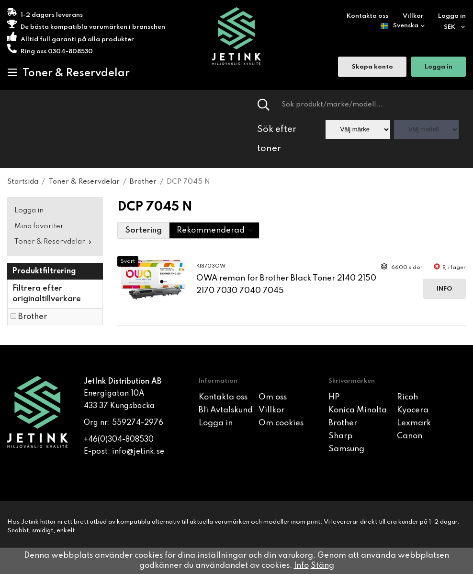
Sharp (340, 436)
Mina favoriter (39, 226)
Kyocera (412, 410)
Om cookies (281, 423)
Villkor (413, 16)
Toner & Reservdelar (68, 73)
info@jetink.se (138, 452)
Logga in (452, 16)
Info (444, 289)
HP (333, 397)
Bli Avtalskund (226, 410)
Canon (409, 436)
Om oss (273, 397)
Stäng (322, 566)
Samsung (346, 449)
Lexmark (414, 423)
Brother (32, 317)
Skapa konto (372, 67)
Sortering (143, 230)
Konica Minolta (357, 410)
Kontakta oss (367, 16)
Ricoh (407, 397)
